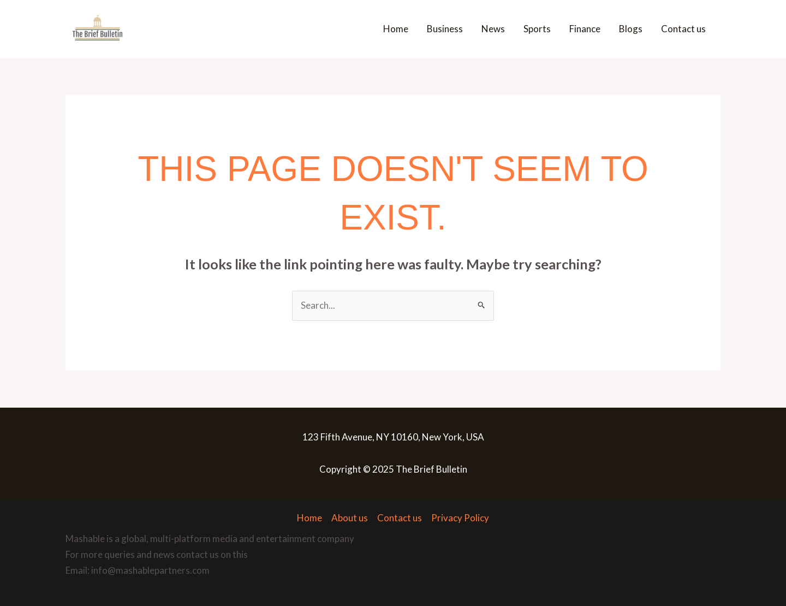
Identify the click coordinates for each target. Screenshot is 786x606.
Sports (537, 28)
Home (395, 28)
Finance (584, 28)
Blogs (630, 28)
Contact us (683, 28)
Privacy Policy (460, 517)
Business (445, 28)
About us (349, 517)
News (493, 28)
